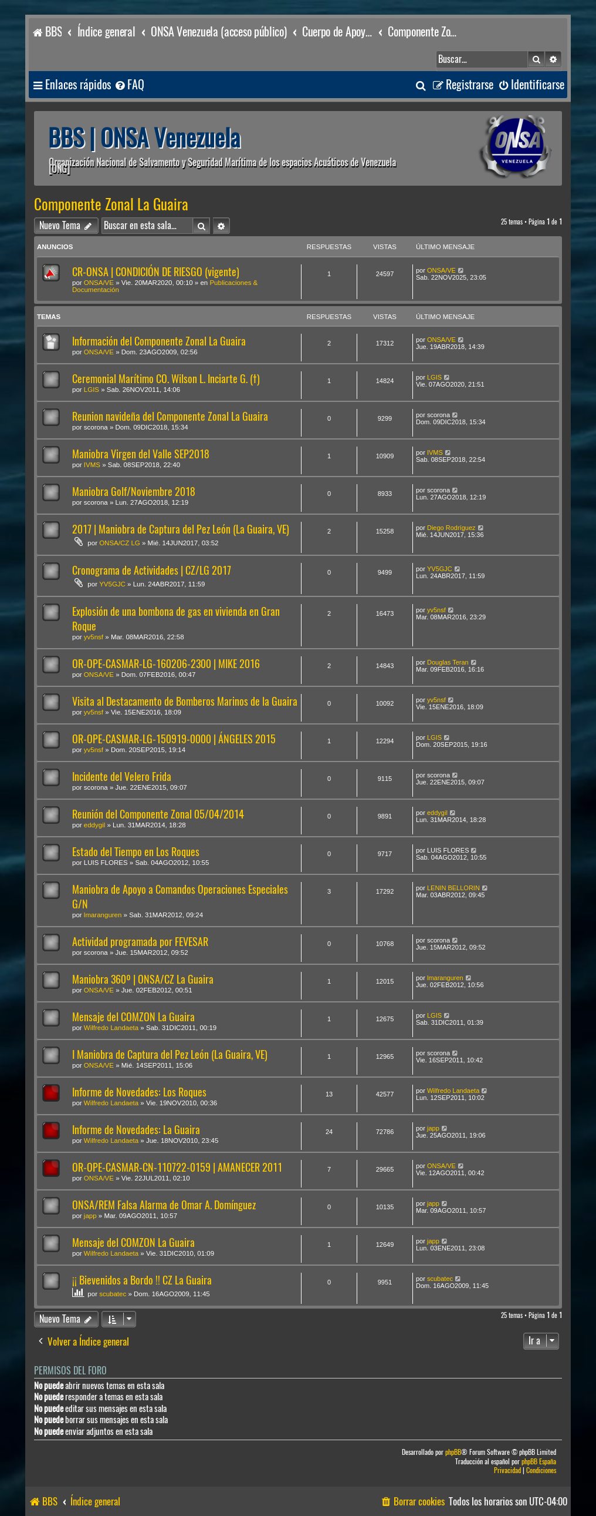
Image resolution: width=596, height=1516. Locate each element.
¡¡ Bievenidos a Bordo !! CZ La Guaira (142, 1280)
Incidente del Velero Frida (121, 776)
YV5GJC (112, 584)
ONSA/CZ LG (119, 542)
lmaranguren (103, 914)
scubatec (112, 1293)
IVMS (92, 464)
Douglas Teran (448, 662)
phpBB (453, 1452)
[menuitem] (129, 85)
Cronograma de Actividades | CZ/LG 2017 (151, 570)
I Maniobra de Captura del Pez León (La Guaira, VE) (169, 1054)
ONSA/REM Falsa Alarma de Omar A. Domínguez (164, 1205)
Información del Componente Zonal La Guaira (159, 341)
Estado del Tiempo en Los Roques (135, 851)
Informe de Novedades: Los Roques (139, 1092)
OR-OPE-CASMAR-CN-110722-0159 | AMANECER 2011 (177, 1167)
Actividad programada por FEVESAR (140, 941)
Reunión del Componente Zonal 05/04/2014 (158, 814)
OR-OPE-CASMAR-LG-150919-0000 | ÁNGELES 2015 (174, 739)
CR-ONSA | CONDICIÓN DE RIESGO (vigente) (155, 271)
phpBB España (539, 1461)
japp (433, 1128)
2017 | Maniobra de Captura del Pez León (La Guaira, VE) (180, 529)
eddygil (94, 825)
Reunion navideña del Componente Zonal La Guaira (170, 416)
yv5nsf (93, 636)
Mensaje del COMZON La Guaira (133, 1016)
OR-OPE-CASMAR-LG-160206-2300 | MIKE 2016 (166, 663)
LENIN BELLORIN (453, 887)
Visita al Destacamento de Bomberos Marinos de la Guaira (184, 701)
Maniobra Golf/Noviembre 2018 (133, 491)
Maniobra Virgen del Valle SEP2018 (140, 454)
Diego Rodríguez (451, 527)
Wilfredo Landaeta (111, 1027)
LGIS (91, 389)
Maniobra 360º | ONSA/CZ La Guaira (143, 979)
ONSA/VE (99, 282)
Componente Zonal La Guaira (111, 204)
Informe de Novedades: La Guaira (136, 1129)
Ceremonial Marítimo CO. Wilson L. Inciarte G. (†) (166, 378)
